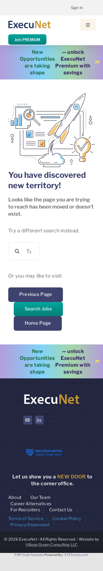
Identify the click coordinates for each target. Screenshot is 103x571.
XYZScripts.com (76, 555)
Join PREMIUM (27, 39)
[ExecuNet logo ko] (51, 394)
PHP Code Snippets (29, 555)
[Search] (17, 251)
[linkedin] (39, 420)
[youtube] (27, 420)
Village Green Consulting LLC (52, 544)
